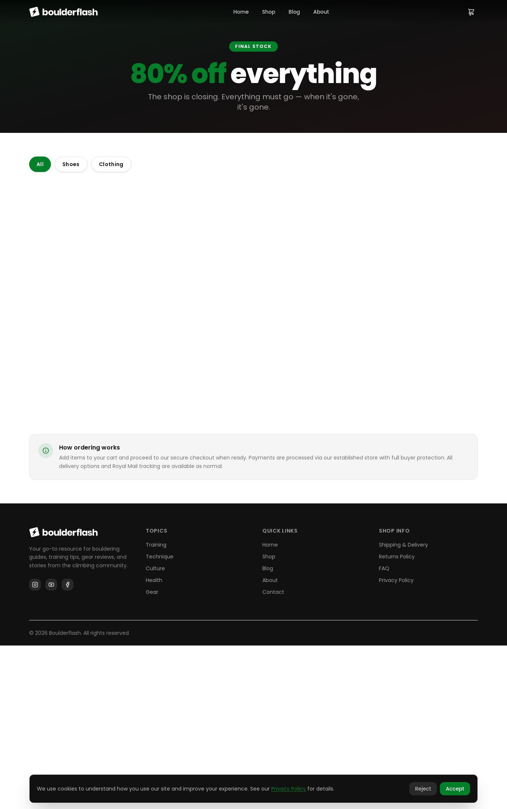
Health (154, 743)
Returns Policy (397, 720)
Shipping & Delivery (403, 708)
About (321, 12)
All (40, 164)
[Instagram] (35, 748)
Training (156, 708)
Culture (155, 732)
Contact (273, 755)
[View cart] (471, 11)
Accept (455, 788)
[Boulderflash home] (63, 12)
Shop (268, 12)
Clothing (111, 164)
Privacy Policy (396, 743)
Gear (152, 755)
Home (241, 12)
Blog (294, 12)
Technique (159, 720)
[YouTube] (51, 748)
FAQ (384, 732)
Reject (423, 788)
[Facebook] (67, 748)
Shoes (71, 164)
